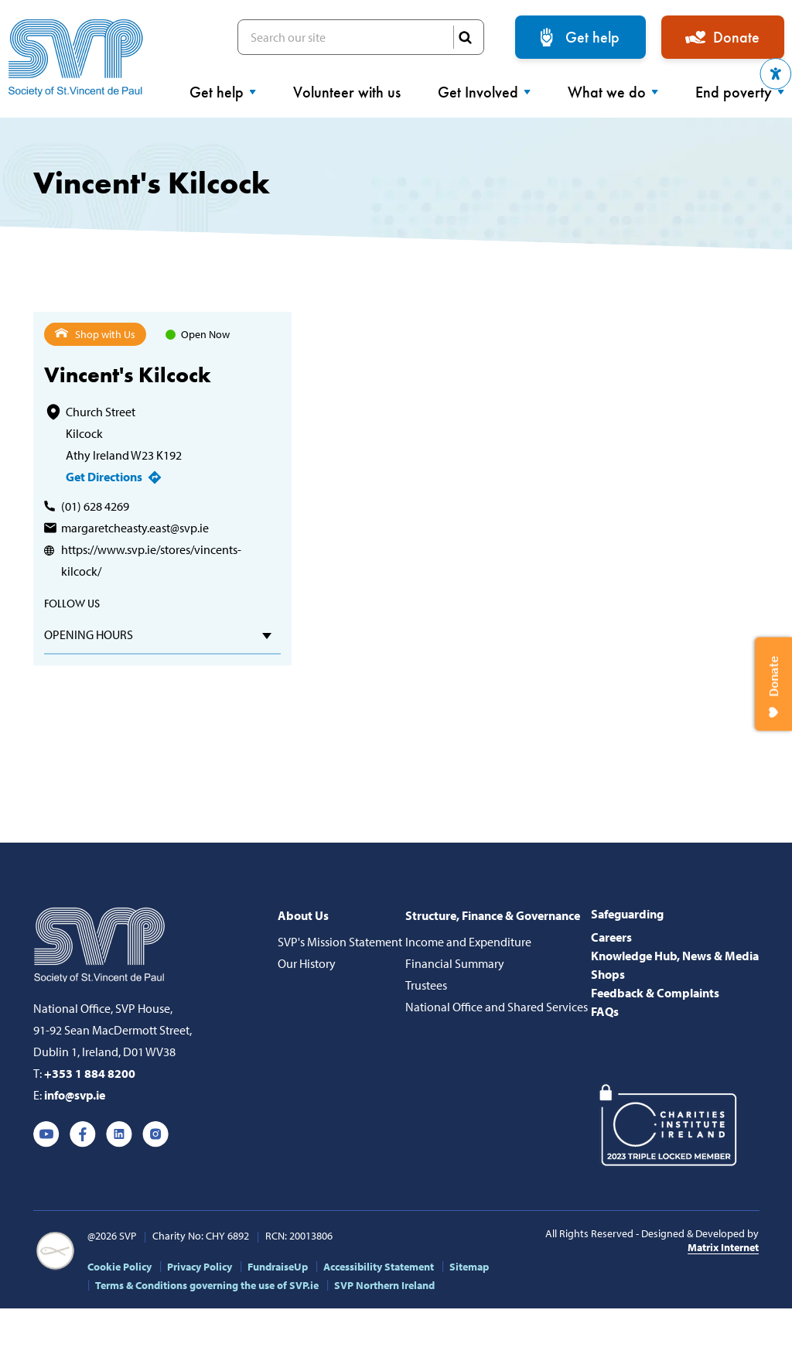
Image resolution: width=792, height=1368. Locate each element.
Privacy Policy (199, 1267)
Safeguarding (627, 914)
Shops (608, 974)
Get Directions (104, 476)
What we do (613, 92)
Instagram (155, 1134)
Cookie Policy (119, 1267)
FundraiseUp (278, 1267)
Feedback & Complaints (655, 992)
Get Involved (484, 92)
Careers (611, 937)
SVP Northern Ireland (384, 1285)
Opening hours (88, 634)
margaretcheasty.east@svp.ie (135, 527)
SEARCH (464, 37)
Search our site (360, 37)
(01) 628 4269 (95, 506)
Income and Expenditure (468, 941)
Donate (736, 37)
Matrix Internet (723, 1247)
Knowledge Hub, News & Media (675, 955)
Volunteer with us (347, 92)
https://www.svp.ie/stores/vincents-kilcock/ (151, 560)
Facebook (83, 1134)
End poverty (739, 92)
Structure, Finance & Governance (492, 915)
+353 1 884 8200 (89, 1073)
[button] (776, 74)
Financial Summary (454, 963)
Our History (307, 963)
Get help (592, 37)
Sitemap (469, 1267)
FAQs (605, 1011)
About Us (303, 915)
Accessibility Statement (378, 1267)
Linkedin (119, 1134)
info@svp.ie (74, 1095)
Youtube (46, 1134)
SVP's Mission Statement (340, 941)
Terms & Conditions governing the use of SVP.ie (207, 1285)
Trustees (426, 985)
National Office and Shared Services (496, 1006)
